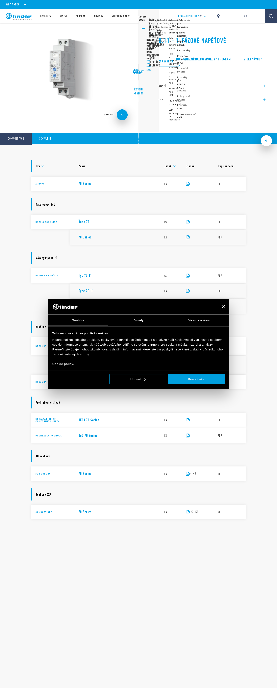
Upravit (138, 379)
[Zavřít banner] (223, 306)
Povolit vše (196, 379)
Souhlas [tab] (78, 320)
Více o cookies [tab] (199, 320)
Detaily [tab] (138, 320)
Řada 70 (149, 30)
